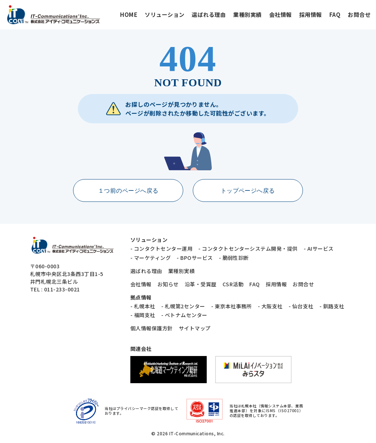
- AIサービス (319, 248)
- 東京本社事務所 (231, 306)
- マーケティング (150, 257)
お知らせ (168, 284)
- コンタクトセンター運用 (161, 248)
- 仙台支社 (301, 306)
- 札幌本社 (142, 306)
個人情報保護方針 (151, 328)
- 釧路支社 (331, 306)
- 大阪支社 (270, 306)
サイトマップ (195, 328)
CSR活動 (233, 284)
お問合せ (359, 14)
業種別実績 (247, 14)
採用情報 (310, 14)
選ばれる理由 (209, 14)
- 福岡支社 (142, 315)
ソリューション (164, 14)
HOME (128, 14)
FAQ (334, 14)
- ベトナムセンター (184, 315)
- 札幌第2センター (183, 306)
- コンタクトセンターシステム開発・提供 (248, 248)
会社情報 (280, 14)
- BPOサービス (195, 257)
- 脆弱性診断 (234, 257)
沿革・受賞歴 (201, 284)
